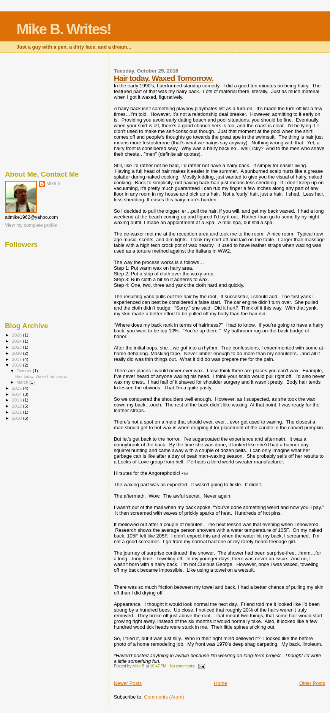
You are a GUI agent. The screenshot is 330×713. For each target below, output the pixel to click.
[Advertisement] (54, 110)
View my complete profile (31, 225)
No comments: (183, 666)
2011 (17, 411)
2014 (17, 394)
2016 (17, 364)
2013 (17, 399)
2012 (17, 405)
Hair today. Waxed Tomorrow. (163, 78)
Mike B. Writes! (63, 29)
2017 (17, 359)
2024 (17, 340)
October (25, 370)
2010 (17, 418)
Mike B (53, 183)
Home (220, 683)
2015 (17, 388)
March (23, 382)
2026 (17, 334)
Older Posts (312, 683)
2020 (17, 353)
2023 (17, 347)
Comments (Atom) (164, 697)
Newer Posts (128, 683)
